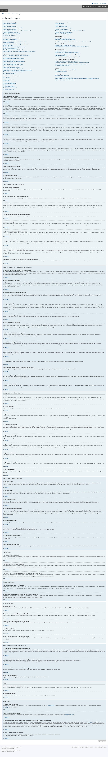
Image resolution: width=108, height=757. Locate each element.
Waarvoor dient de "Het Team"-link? (63, 33)
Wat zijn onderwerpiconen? (8, 89)
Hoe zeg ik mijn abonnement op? (62, 65)
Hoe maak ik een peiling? (8, 60)
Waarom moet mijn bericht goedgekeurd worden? (13, 71)
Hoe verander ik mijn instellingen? (10, 39)
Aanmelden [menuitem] (103, 3)
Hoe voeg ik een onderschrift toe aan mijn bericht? (14, 58)
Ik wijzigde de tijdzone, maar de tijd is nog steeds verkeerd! (15, 44)
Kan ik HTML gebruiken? (8, 79)
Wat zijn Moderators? (59, 25)
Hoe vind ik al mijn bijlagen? (61, 71)
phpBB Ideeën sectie (69, 714)
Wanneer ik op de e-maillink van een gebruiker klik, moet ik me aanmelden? (19, 51)
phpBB (7, 747)
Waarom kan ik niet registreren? (10, 26)
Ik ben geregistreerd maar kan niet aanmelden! (13, 28)
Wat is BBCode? (6, 77)
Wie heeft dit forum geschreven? (62, 75)
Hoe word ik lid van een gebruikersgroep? (64, 28)
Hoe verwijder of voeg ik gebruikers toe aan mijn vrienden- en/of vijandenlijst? (72, 46)
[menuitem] (3, 751)
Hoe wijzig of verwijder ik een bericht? (11, 57)
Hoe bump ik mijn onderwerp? (9, 73)
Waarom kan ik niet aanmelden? (10, 29)
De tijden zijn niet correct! (8, 42)
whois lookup (89, 722)
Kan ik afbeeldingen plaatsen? (9, 82)
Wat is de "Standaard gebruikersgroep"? (64, 32)
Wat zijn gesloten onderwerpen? (10, 87)
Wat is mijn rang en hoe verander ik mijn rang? (13, 49)
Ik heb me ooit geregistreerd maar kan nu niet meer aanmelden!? (17, 30)
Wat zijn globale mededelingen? (10, 83)
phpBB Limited (51, 705)
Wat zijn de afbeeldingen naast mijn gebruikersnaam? (14, 47)
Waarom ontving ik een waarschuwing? (11, 67)
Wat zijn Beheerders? (59, 23)
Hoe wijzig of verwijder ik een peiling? (11, 63)
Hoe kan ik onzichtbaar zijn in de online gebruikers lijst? (15, 41)
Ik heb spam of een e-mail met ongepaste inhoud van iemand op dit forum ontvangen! (73, 41)
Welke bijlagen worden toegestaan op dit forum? (65, 69)
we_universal (6, 750)
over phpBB (5, 707)
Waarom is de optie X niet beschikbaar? (63, 77)
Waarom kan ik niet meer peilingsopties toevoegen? (14, 61)
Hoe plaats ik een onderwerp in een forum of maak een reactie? (16, 55)
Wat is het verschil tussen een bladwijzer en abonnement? (67, 61)
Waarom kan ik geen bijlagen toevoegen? (12, 66)
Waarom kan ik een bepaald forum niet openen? (13, 64)
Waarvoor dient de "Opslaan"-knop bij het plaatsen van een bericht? (17, 70)
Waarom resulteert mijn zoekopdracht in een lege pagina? (67, 54)
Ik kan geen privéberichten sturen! (62, 38)
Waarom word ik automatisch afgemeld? (11, 33)
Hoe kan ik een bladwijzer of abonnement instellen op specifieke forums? (71, 64)
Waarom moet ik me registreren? (10, 23)
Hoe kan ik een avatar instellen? (10, 48)
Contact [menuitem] (81, 747)
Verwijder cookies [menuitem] (89, 747)
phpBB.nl (13, 748)
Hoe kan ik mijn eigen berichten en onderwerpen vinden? (67, 56)
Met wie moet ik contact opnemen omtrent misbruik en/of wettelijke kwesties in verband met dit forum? (77, 78)
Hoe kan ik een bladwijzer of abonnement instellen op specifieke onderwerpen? (72, 62)
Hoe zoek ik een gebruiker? (61, 55)
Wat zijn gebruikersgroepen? (61, 26)
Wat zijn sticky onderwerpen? (9, 86)
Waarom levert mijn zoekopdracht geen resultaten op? (67, 52)
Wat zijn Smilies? (6, 80)
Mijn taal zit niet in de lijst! (8, 45)
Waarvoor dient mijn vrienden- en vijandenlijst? (65, 45)
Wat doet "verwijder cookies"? (9, 35)
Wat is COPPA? (6, 25)
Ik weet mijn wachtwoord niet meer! (10, 32)
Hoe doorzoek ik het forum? (61, 51)
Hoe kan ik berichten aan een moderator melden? (13, 68)
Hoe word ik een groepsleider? (61, 29)
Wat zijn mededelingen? (8, 85)
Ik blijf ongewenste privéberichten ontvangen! (65, 39)
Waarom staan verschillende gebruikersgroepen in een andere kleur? (70, 30)
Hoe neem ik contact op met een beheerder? (64, 80)
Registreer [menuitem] (95, 3)
